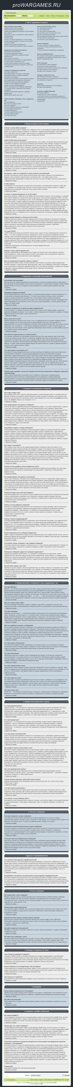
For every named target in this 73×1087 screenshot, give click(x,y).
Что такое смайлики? (10, 105)
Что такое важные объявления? (12, 108)
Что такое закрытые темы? (11, 113)
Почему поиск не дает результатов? (46, 66)
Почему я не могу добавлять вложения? (15, 83)
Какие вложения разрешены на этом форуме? (49, 85)
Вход (67, 15)
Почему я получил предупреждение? (14, 85)
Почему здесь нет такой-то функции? (47, 94)
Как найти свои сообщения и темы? (46, 71)
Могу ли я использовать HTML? (12, 103)
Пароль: (24, 15)
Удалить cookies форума (45, 1079)
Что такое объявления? (10, 110)
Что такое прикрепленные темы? (13, 112)
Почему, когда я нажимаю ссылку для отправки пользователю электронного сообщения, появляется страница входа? (18, 65)
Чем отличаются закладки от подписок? (48, 76)
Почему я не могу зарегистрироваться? (15, 44)
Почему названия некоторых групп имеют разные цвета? (52, 36)
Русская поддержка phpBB (36, 1083)
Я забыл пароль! (8, 37)
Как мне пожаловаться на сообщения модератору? (18, 86)
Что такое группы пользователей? (46, 31)
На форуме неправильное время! (13, 53)
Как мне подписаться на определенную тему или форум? (52, 78)
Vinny (55, 1082)
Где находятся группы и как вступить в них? (49, 33)
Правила (42, 15)
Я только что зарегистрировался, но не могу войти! (18, 39)
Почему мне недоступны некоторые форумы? (16, 82)
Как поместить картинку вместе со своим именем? (18, 60)
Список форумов (11, 13)
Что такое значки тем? (10, 115)
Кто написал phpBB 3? (43, 92)
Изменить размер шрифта (67, 12)
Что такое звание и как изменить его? (14, 61)
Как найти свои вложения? (44, 87)
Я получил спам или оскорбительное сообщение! (50, 50)
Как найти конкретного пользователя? (47, 69)
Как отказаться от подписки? (44, 80)
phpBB (27, 1082)
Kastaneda (32, 1068)
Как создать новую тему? (11, 72)
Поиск (52, 15)
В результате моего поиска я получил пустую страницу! (52, 67)
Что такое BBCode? (9, 102)
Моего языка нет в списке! (11, 58)
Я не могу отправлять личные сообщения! (48, 45)
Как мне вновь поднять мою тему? (13, 95)
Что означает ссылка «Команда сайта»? (48, 39)
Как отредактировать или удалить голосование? (17, 80)
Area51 (22, 1020)
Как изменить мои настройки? (12, 51)
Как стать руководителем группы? (46, 34)
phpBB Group (58, 1017)
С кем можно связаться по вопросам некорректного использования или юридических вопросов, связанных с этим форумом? (52, 97)
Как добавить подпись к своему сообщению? (16, 75)
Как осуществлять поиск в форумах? (47, 64)
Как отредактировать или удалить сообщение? (17, 73)
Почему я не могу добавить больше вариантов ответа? (19, 78)
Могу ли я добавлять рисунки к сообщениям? (16, 107)
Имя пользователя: (10, 15)
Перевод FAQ (40, 101)
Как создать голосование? (11, 77)
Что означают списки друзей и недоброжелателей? (51, 55)
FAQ (48, 15)
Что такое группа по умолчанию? (46, 37)
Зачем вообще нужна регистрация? (13, 29)
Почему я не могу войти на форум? (13, 28)
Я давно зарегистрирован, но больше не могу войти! (18, 41)
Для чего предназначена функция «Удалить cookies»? (19, 46)
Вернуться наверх (11, 137)
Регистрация (60, 15)
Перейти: (27, 1075)
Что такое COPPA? (9, 42)
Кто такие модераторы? (43, 29)
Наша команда (34, 1079)
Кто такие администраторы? (44, 28)
